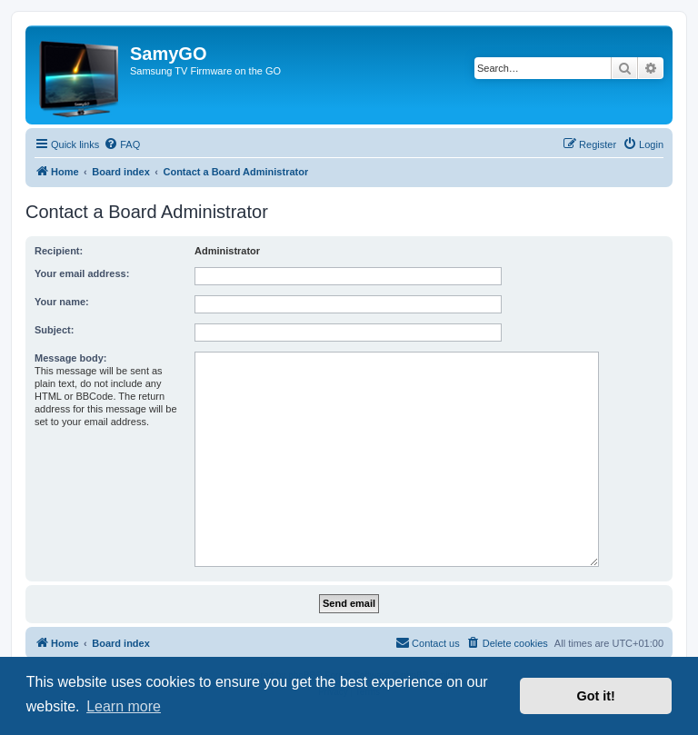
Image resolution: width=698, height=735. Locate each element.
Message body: (70, 358)
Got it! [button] (596, 696)
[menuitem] (122, 144)
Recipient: (59, 250)
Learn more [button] (123, 706)
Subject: (54, 329)
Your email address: (82, 273)
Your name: (62, 301)
